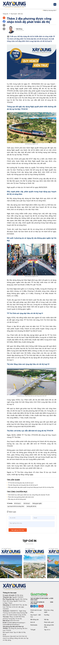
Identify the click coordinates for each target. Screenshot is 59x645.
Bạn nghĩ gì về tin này (17, 530)
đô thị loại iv (17, 503)
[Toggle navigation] (55, 4)
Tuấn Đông (19, 29)
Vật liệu (46, 619)
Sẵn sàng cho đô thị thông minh (17, 499)
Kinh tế (32, 622)
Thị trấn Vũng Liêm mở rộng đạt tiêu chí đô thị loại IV (23, 485)
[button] (56, 563)
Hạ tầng (46, 615)
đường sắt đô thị (31, 506)
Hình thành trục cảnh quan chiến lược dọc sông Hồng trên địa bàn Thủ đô (29, 495)
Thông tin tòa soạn (10, 593)
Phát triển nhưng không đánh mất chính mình (21, 497)
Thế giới (32, 629)
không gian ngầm (37, 503)
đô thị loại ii (27, 503)
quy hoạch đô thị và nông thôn (16, 506)
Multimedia (33, 625)
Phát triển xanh (49, 622)
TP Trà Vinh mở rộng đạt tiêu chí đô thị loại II (20, 483)
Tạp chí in (47, 629)
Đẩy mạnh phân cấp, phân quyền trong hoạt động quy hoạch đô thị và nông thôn (31, 487)
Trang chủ (5, 13)
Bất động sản (34, 619)
